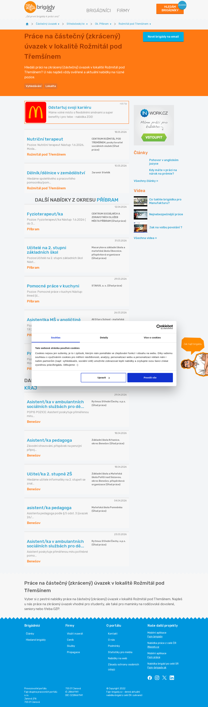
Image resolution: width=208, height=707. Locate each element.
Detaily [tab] (104, 337)
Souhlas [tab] (55, 337)
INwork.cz (153, 646)
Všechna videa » (145, 238)
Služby (71, 645)
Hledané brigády (36, 639)
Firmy (123, 10)
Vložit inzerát (75, 633)
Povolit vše (150, 377)
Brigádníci (98, 10)
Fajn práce (153, 657)
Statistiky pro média (120, 652)
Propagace (73, 652)
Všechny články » (146, 181)
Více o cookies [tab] (152, 337)
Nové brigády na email (163, 36)
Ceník (70, 639)
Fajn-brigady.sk (156, 667)
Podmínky (114, 645)
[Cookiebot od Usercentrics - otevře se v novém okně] (159, 327)
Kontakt (113, 633)
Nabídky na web (117, 658)
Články (30, 633)
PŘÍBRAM (107, 200)
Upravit (104, 377)
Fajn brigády (155, 636)
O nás (111, 639)
